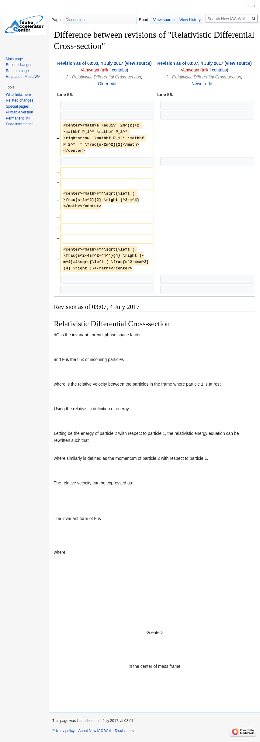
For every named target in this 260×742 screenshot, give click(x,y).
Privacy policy (63, 731)
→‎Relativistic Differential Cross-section (104, 77)
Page (56, 19)
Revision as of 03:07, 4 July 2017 (190, 63)
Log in (251, 6)
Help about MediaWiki (23, 77)
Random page (17, 71)
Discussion (75, 19)
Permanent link (18, 118)
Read (143, 19)
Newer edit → (204, 83)
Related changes (19, 100)
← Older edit (104, 83)
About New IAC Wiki (94, 731)
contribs (119, 70)
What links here (18, 94)
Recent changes (19, 65)
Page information (19, 124)
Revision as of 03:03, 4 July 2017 (90, 63)
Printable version (19, 112)
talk (105, 70)
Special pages (17, 106)
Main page (14, 59)
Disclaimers (124, 731)
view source (138, 63)
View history (190, 19)
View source (164, 19)
